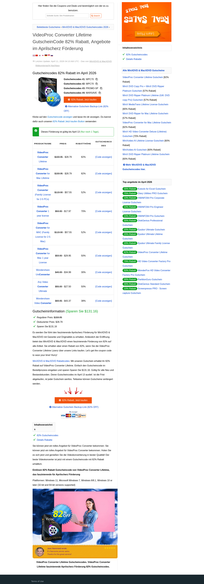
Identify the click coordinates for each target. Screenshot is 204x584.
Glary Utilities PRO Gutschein (153, 193)
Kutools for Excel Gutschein (152, 189)
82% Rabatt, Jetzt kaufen (82, 99)
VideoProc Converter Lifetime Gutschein (143, 77)
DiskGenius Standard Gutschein (154, 284)
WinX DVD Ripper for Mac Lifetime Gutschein (145, 113)
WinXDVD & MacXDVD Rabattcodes (51, 361)
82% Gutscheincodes (47, 435)
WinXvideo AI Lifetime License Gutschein (143, 140)
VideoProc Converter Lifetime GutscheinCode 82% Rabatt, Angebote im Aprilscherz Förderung (71, 41)
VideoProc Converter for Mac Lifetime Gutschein (147, 122)
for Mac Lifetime (43, 173)
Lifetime (42, 157)
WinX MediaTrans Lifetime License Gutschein (145, 104)
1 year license (43, 211)
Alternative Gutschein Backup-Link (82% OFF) (74, 407)
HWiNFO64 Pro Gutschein (151, 216)
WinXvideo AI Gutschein (135, 150)
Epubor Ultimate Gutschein (151, 229)
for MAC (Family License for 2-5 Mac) (42, 232)
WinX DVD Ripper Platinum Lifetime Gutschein (146, 154)
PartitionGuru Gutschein (150, 279)
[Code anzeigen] (103, 157)
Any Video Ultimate (43, 286)
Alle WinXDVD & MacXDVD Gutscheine (143, 70)
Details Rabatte (44, 440)
